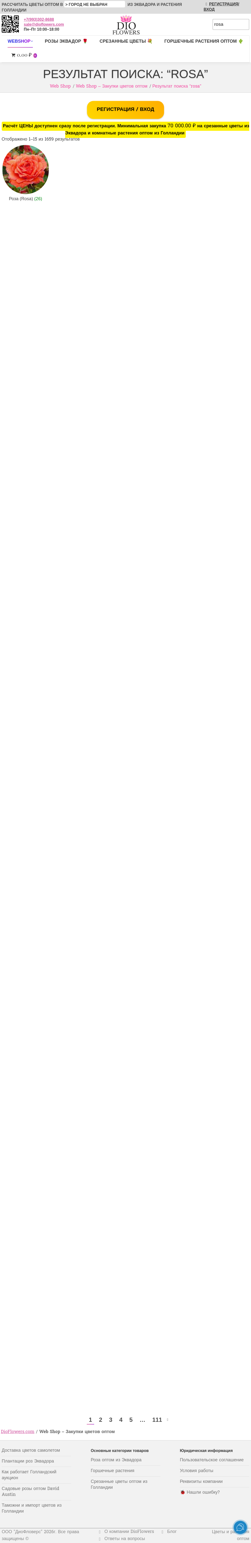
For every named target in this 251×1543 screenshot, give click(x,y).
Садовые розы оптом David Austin (30, 1492)
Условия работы (196, 1471)
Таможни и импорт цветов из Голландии (32, 1508)
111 (157, 1419)
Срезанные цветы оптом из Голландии (119, 1484)
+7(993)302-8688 (39, 19)
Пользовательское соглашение (212, 1460)
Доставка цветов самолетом (31, 1450)
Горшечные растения (112, 1471)
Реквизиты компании (201, 1481)
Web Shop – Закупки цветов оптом (112, 86)
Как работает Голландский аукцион (29, 1475)
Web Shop (60, 86)
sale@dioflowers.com (44, 24)
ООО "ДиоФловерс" (22, 1532)
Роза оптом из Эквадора (116, 1460)
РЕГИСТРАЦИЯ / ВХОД (125, 109)
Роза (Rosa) (25, 199)
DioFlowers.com (18, 1432)
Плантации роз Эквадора (28, 1461)
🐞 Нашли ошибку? (200, 1492)
